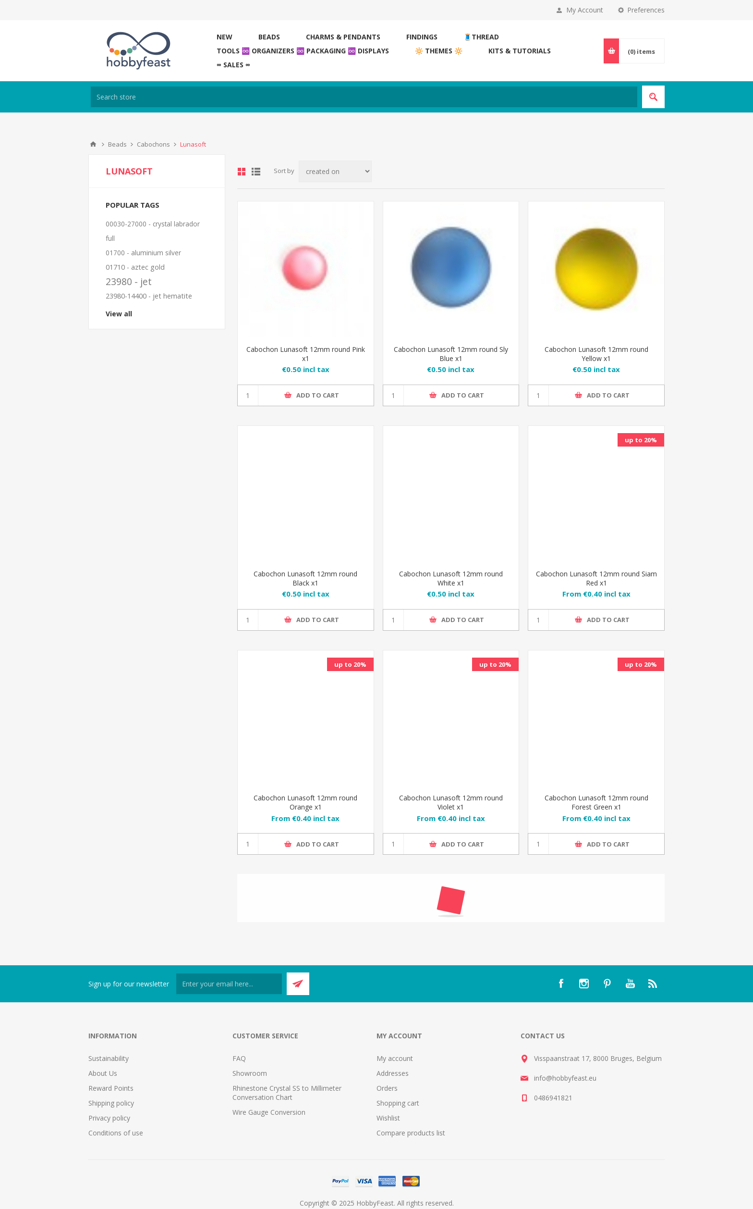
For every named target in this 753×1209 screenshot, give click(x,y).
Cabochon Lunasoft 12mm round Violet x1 (451, 802)
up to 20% (641, 440)
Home (93, 144)
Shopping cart (397, 1103)
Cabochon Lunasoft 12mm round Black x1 (305, 578)
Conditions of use (115, 1132)
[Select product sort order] (335, 171)
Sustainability (108, 1058)
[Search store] (364, 97)
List (256, 171)
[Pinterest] (607, 983)
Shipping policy (111, 1103)
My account (394, 1058)
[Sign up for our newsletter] (229, 983)
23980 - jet (129, 281)
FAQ (239, 1058)
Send (298, 983)
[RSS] (653, 983)
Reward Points (111, 1088)
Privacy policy (109, 1117)
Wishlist (388, 1117)
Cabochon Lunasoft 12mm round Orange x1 (305, 802)
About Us (102, 1073)
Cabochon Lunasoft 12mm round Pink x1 (305, 354)
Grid (241, 171)
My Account (584, 9)
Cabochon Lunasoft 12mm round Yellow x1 (596, 354)
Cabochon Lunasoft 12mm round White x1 (451, 578)
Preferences (646, 9)
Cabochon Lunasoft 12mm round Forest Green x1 (596, 802)
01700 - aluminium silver (143, 252)
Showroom (249, 1073)
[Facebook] (561, 983)
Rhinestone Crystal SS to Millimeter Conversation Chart (286, 1093)
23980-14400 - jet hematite (149, 295)
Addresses (392, 1073)
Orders (387, 1088)
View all (119, 313)
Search (653, 97)
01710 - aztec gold (135, 267)
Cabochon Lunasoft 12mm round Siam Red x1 (596, 578)
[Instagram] (584, 983)
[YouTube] (630, 983)
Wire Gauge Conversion (268, 1112)
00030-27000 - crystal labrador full (153, 231)
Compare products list (410, 1132)
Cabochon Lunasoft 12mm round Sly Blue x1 (451, 354)
